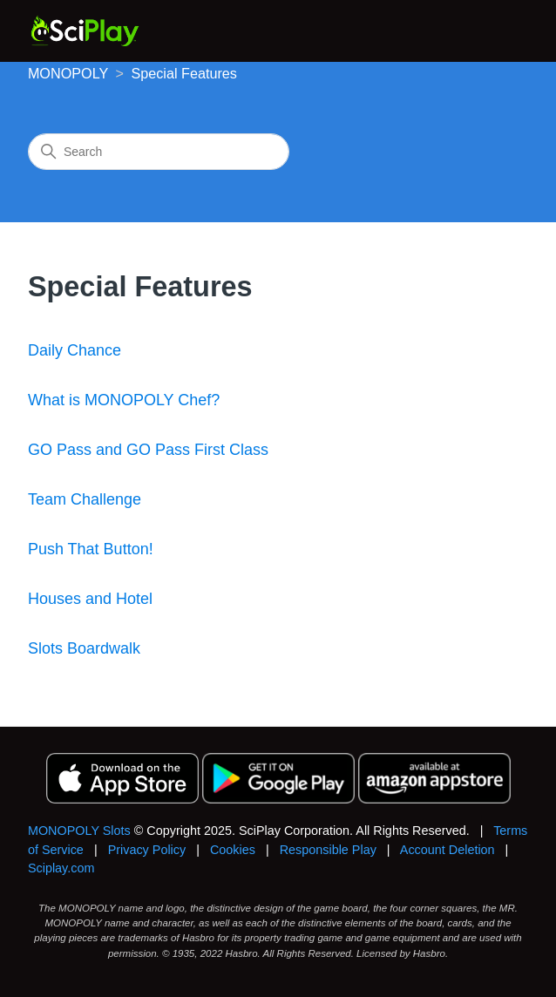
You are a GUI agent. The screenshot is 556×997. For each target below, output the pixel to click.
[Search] (158, 151)
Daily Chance (74, 350)
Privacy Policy (147, 850)
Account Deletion (447, 850)
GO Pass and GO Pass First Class (148, 449)
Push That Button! (90, 549)
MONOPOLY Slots (79, 831)
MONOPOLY (68, 73)
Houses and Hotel (90, 598)
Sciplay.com (61, 868)
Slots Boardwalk (84, 648)
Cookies (232, 850)
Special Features (183, 73)
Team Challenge (84, 499)
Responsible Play (328, 850)
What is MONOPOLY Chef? (124, 400)
